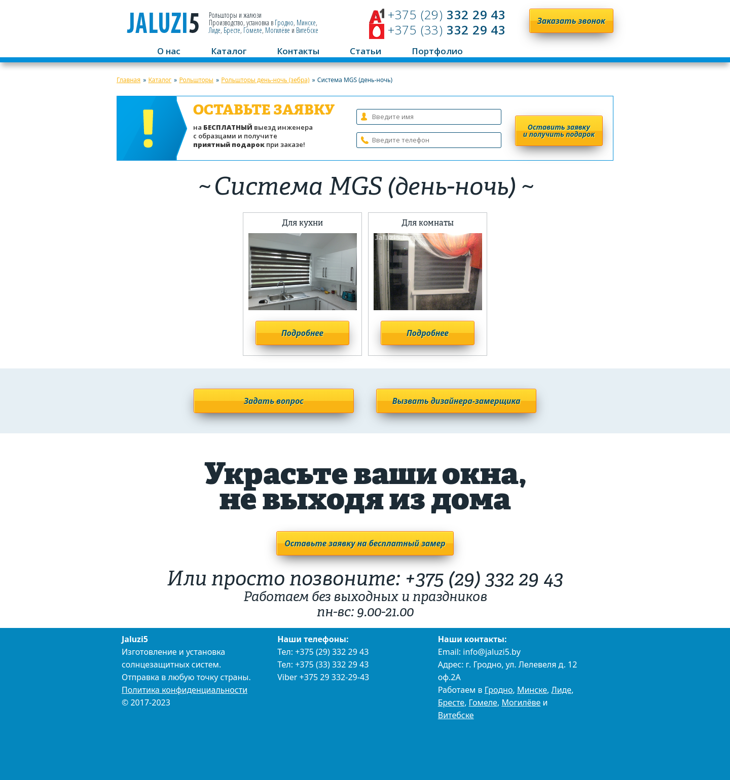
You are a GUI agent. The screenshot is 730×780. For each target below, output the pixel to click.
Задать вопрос (274, 400)
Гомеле (252, 30)
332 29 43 (445, 14)
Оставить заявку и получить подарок (559, 130)
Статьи (365, 51)
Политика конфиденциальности (184, 689)
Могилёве (277, 30)
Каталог (228, 51)
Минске (306, 22)
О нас (168, 51)
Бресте (232, 30)
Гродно (284, 22)
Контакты (298, 51)
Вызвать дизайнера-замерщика (456, 400)
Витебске (307, 30)
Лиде (215, 30)
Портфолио (437, 51)
